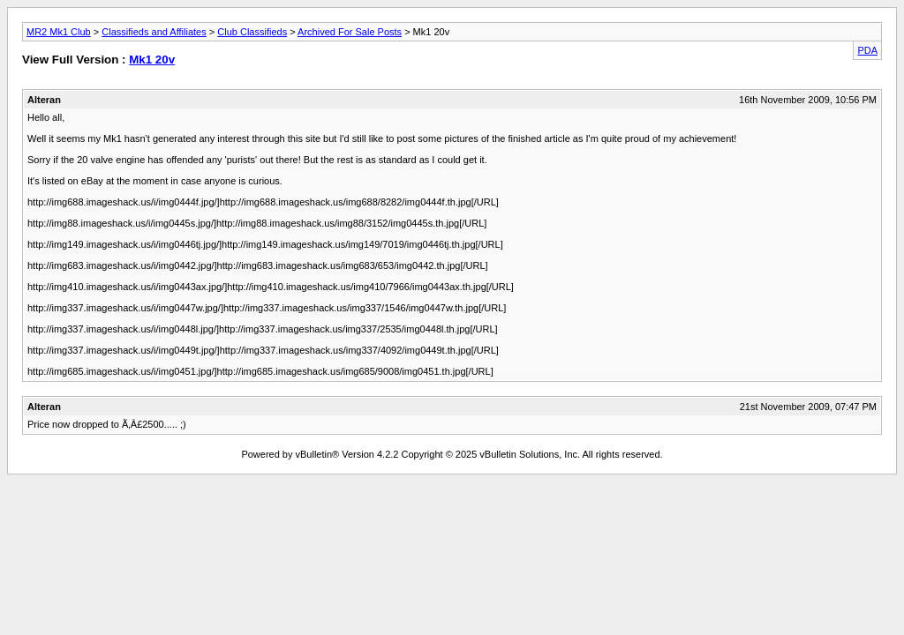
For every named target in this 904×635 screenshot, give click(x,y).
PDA (867, 50)
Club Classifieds (252, 31)
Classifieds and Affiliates (154, 31)
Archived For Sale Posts (350, 31)
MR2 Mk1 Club (58, 31)
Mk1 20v (152, 59)
